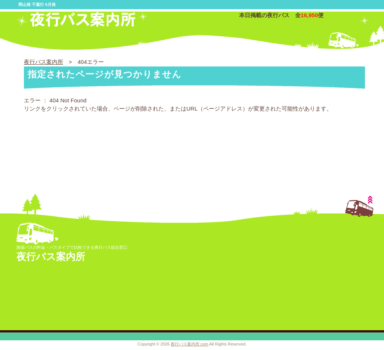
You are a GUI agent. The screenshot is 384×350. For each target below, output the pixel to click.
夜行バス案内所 (43, 62)
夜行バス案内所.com (189, 344)
